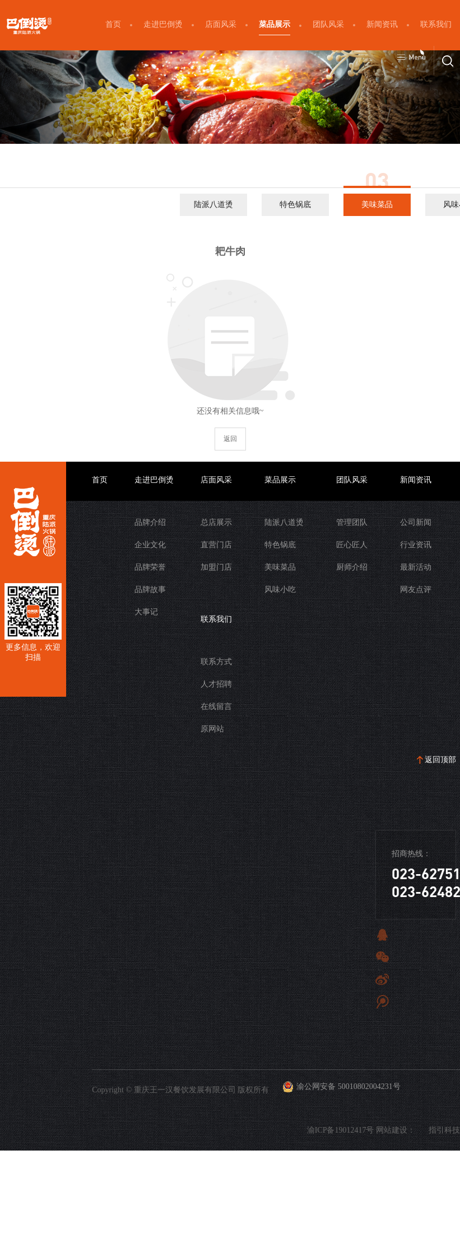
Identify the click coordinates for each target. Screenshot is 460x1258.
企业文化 (150, 545)
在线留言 (216, 706)
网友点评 (415, 589)
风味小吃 (280, 589)
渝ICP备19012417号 (340, 1130)
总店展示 (216, 522)
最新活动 (415, 567)
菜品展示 (274, 24)
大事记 (146, 612)
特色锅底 (295, 204)
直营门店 (216, 545)
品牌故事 (150, 589)
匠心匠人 (352, 545)
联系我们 (436, 24)
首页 (113, 24)
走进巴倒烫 (163, 24)
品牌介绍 (150, 522)
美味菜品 (377, 204)
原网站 (212, 729)
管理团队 (352, 522)
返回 (230, 439)
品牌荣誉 (150, 567)
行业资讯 (415, 545)
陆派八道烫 (213, 204)
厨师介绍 (352, 567)
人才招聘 (216, 684)
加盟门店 (216, 567)
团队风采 (328, 24)
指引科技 (444, 1130)
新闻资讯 (382, 24)
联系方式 (216, 662)
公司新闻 (415, 522)
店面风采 (220, 24)
